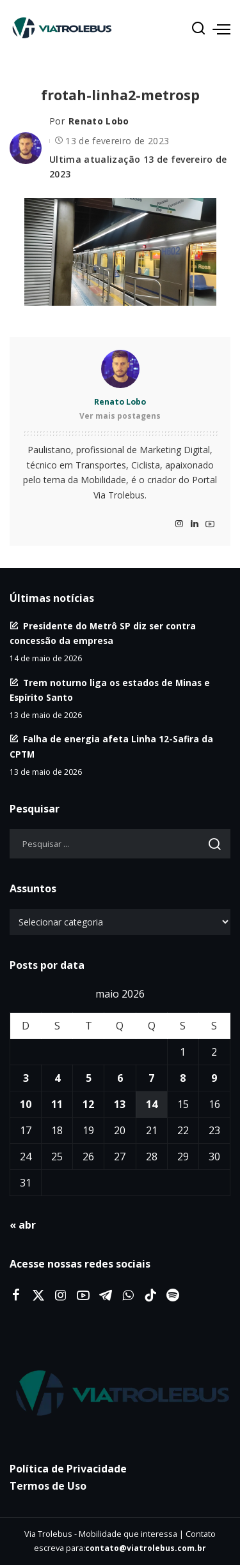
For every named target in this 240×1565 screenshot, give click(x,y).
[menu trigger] (221, 28)
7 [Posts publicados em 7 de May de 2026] (151, 1078)
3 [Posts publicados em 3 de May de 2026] (26, 1078)
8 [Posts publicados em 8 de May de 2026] (183, 1078)
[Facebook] (16, 1295)
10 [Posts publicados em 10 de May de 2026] (25, 1104)
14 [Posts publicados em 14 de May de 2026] (151, 1104)
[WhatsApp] (128, 1295)
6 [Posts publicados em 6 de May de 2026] (120, 1078)
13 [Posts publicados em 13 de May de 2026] (119, 1104)
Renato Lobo (98, 121)
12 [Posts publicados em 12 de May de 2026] (88, 1104)
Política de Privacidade (68, 1469)
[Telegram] (105, 1295)
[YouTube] (210, 524)
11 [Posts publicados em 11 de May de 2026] (57, 1104)
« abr (23, 1225)
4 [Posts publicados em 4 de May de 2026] (57, 1078)
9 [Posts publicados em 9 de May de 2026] (214, 1078)
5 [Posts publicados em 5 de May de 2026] (89, 1078)
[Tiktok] (150, 1295)
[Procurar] (198, 28)
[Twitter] (38, 1295)
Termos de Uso (48, 1486)
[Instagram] (179, 524)
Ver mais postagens (120, 415)
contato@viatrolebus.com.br (145, 1548)
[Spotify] (172, 1295)
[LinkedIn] (194, 524)
